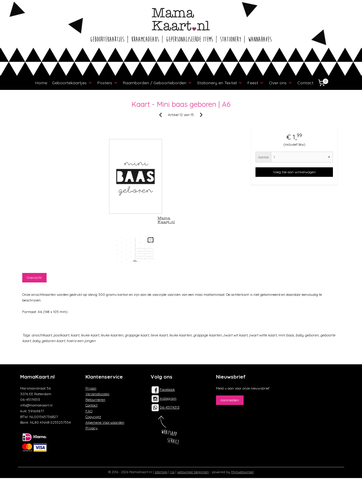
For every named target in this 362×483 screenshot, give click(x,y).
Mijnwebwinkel (242, 472)
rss (172, 472)
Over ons (281, 82)
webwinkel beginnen (193, 472)
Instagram (164, 398)
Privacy (91, 428)
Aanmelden (229, 400)
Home (41, 82)
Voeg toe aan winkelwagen (294, 172)
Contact (305, 82)
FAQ (89, 411)
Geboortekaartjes (72, 82)
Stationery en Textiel (220, 82)
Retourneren (95, 399)
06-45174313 (170, 407)
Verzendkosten (97, 394)
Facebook (163, 389)
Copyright (93, 416)
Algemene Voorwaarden (104, 422)
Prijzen (90, 388)
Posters (107, 82)
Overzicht (34, 277)
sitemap (161, 472)
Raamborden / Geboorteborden (157, 82)
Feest (255, 82)
